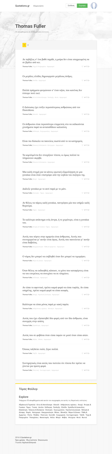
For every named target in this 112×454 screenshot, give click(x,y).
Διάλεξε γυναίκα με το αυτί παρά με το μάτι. (44, 188)
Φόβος (35, 339)
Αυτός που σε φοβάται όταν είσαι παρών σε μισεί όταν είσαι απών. (55, 335)
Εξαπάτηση (36, 325)
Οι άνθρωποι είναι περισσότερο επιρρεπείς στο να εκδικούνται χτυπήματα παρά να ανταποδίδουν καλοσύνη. (53, 125)
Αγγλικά (25, 443)
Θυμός (28, 412)
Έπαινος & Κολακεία (39, 145)
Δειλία (40, 407)
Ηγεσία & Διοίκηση (44, 294)
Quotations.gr (22, 5)
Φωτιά (84, 418)
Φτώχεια (71, 418)
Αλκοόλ (35, 114)
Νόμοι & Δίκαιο (38, 261)
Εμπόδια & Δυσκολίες (76, 407)
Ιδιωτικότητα (31, 440)
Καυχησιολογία (38, 247)
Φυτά (56, 97)
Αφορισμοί (50, 66)
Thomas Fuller (27, 66)
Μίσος (40, 339)
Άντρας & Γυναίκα (39, 227)
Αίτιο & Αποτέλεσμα (39, 97)
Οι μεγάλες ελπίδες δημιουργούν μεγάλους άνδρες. (47, 76)
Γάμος (42, 193)
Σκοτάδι (52, 415)
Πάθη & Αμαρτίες (50, 247)
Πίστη (29, 415)
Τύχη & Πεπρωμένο (39, 66)
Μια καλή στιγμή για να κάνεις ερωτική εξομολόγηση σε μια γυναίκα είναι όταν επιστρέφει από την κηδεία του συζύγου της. (53, 173)
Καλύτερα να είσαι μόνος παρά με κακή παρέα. (45, 304)
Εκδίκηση (36, 131)
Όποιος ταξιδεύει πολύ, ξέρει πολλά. (40, 349)
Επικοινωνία (43, 440)
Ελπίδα (35, 80)
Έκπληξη (51, 97)
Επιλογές (36, 193)
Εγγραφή (82, 6)
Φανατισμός (44, 418)
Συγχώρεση (60, 415)
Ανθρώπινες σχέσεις (40, 308)
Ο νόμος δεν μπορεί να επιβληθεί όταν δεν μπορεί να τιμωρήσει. (54, 256)
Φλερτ (35, 179)
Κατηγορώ (51, 145)
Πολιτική (36, 370)
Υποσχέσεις (34, 418)
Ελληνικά (32, 443)
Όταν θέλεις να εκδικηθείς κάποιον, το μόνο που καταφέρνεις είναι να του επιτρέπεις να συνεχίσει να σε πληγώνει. (55, 272)
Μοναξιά (51, 308)
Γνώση (34, 407)
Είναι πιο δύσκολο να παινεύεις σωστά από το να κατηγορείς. (52, 141)
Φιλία (52, 418)
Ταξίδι (35, 353)
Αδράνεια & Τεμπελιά (27, 405)
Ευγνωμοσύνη (45, 131)
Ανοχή (35, 294)
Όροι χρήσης (20, 440)
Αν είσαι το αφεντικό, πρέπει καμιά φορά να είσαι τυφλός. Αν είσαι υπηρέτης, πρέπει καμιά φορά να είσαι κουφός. (55, 289)
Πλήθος (36, 415)
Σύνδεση (71, 6)
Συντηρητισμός (45, 370)
